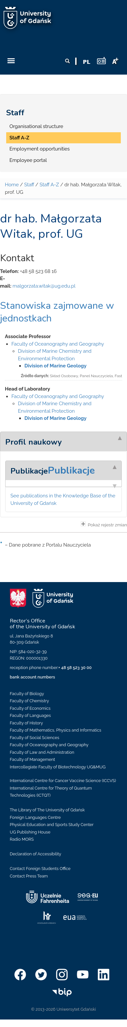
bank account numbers (32, 677)
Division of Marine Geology (55, 366)
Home (12, 185)
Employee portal (28, 160)
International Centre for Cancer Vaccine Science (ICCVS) (63, 780)
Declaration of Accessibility (35, 853)
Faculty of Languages (30, 715)
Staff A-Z (19, 138)
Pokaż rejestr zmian (104, 524)
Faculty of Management (32, 759)
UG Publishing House (30, 832)
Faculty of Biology (27, 693)
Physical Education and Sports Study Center (51, 824)
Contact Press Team (29, 876)
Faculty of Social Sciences (34, 737)
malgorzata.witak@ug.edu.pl (43, 286)
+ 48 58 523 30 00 (75, 667)
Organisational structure (36, 126)
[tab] (63, 441)
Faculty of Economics (30, 708)
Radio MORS (22, 839)
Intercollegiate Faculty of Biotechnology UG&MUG (58, 766)
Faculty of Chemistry (29, 700)
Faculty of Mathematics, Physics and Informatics (55, 730)
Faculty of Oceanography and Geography (57, 344)
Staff (15, 112)
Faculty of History (26, 722)
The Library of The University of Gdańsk (47, 809)
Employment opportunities (39, 149)
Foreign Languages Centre (35, 817)
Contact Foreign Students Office (40, 868)
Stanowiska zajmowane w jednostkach (57, 312)
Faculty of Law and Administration (42, 752)
